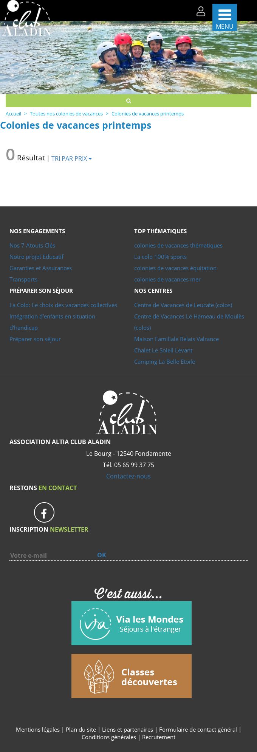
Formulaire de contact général (198, 729)
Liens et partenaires (128, 729)
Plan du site (81, 729)
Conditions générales (109, 737)
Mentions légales (38, 729)
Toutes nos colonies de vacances (66, 113)
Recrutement (158, 737)
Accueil (13, 113)
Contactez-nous (128, 476)
